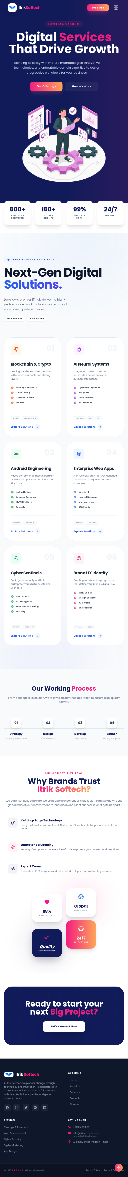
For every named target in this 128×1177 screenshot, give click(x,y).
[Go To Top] (119, 1168)
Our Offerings (46, 86)
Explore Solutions (25, 427)
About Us (74, 1086)
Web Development (15, 1133)
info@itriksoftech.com (86, 1133)
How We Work (81, 86)
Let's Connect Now (64, 1026)
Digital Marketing (13, 1145)
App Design (10, 1151)
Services (74, 1092)
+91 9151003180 (81, 1127)
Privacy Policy (93, 1170)
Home (72, 1080)
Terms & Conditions (114, 1170)
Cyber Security (12, 1139)
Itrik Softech (18, 1170)
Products (74, 1098)
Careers (73, 1104)
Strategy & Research (16, 1127)
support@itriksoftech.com (86, 1136)
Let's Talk (98, 7)
